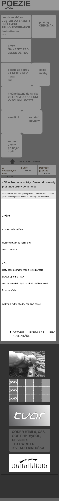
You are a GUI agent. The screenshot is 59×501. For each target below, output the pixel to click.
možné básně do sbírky (23, 97)
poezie (16, 4)
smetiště (13, 117)
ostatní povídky (34, 119)
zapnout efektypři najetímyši (13, 146)
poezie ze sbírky (16, 25)
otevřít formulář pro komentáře (34, 334)
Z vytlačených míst (9, 170)
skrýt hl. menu (29, 161)
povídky (46, 24)
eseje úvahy (43, 71)
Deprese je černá (45, 170)
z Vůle (26, 169)
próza (18, 49)
